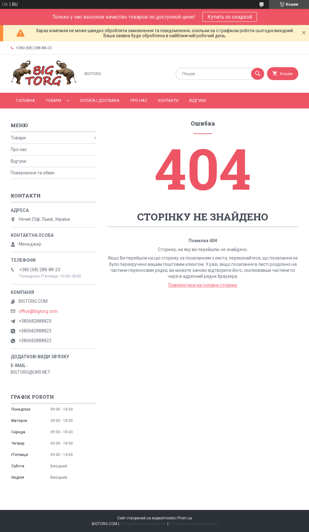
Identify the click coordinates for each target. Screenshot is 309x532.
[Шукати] (257, 74)
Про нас (138, 100)
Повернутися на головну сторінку (202, 285)
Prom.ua (185, 518)
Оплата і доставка (100, 100)
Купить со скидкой (229, 17)
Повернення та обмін (33, 172)
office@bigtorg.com (38, 311)
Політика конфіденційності (193, 524)
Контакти (168, 100)
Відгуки (197, 100)
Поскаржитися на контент (143, 524)
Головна (25, 100)
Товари (53, 100)
